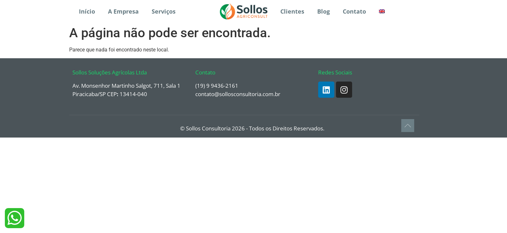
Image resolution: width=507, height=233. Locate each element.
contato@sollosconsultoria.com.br (237, 94)
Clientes (292, 11)
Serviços (164, 11)
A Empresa (123, 11)
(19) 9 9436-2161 (216, 85)
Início (87, 11)
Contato (354, 11)
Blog (323, 11)
